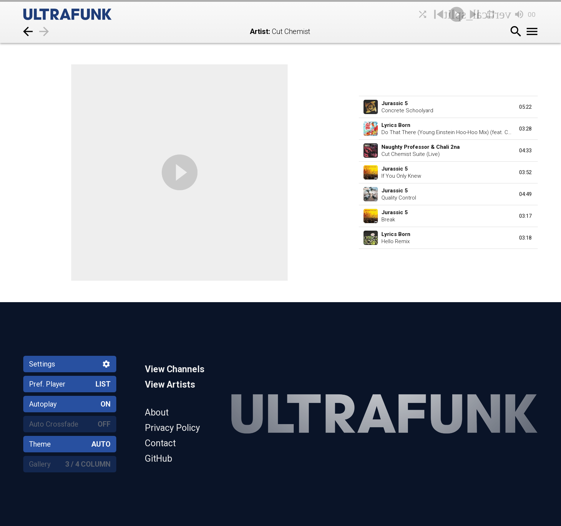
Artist (259, 31)
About (157, 412)
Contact (160, 443)
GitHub (158, 458)
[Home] (84, 14)
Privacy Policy (172, 428)
